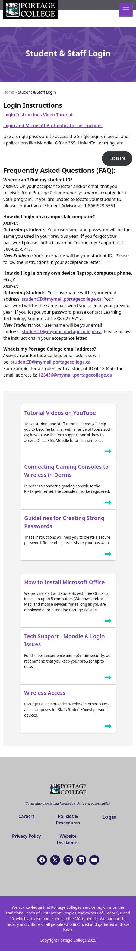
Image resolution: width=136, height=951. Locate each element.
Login (109, 816)
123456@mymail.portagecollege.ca (75, 375)
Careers (26, 816)
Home (8, 92)
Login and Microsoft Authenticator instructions (53, 125)
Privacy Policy (26, 836)
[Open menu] (126, 10)
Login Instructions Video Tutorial (37, 115)
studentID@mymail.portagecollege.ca (62, 299)
